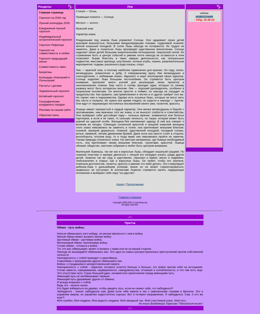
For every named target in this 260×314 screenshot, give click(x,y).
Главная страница (130, 197)
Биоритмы (45, 72)
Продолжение (135, 184)
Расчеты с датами (50, 85)
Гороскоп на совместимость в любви (54, 52)
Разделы (44, 6)
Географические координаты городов (52, 103)
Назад (120, 184)
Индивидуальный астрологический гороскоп (55, 38)
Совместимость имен (52, 66)
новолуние (204, 16)
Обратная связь (49, 115)
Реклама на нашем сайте (55, 109)
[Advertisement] (204, 85)
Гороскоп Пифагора (51, 44)
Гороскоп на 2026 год (52, 17)
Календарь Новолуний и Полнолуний (54, 79)
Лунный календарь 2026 (54, 23)
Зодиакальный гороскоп (54, 90)
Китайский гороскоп (51, 96)
